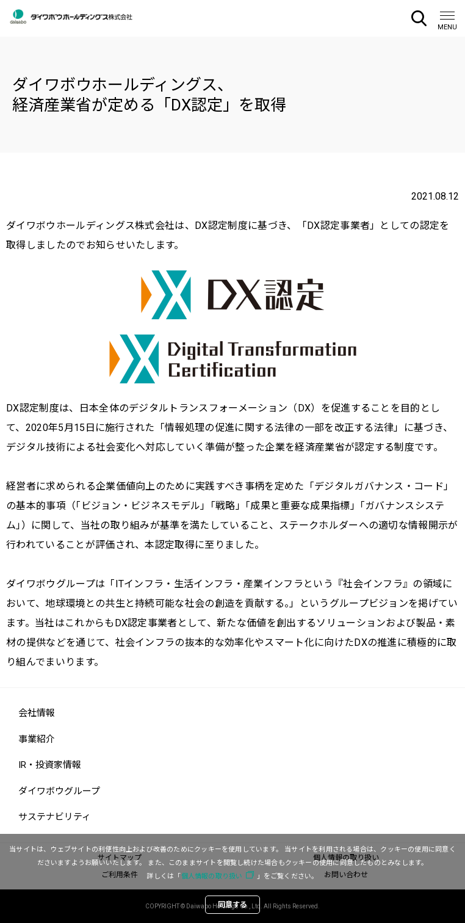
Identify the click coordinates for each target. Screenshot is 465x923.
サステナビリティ (54, 816)
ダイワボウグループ (59, 791)
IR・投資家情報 (49, 764)
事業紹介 (36, 739)
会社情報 (36, 713)
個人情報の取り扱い (212, 876)
